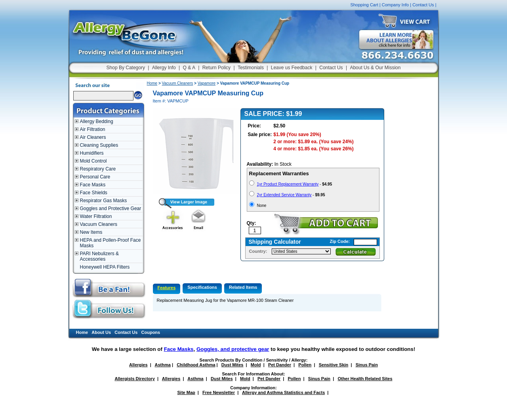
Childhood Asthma (196, 364)
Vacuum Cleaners (99, 224)
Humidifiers (92, 153)
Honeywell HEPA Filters (105, 267)
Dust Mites (232, 364)
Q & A (189, 67)
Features (167, 287)
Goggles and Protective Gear (110, 208)
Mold (256, 364)
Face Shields (93, 192)
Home (152, 83)
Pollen (304, 364)
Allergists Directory (134, 378)
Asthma (163, 364)
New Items (91, 232)
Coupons (150, 332)
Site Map (186, 392)
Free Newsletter (218, 392)
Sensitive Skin (334, 364)
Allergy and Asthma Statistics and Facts (283, 392)
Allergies (138, 364)
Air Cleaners (93, 137)
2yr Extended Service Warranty (284, 195)
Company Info (395, 4)
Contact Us (423, 4)
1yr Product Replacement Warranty (288, 184)
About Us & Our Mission (375, 67)
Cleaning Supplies (99, 145)
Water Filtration (96, 216)
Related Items (243, 287)
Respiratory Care (98, 169)
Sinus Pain (367, 364)
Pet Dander (279, 364)
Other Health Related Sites (364, 378)
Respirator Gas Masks (103, 200)
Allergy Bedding (96, 121)
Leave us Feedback (292, 67)
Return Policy (216, 67)
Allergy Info (164, 67)
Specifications (202, 287)
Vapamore (206, 83)
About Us (101, 332)
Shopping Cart (364, 4)
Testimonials (251, 67)
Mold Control (93, 161)
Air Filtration (92, 129)
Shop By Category (126, 67)
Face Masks (93, 185)
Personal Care (95, 177)
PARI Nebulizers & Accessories (99, 256)
